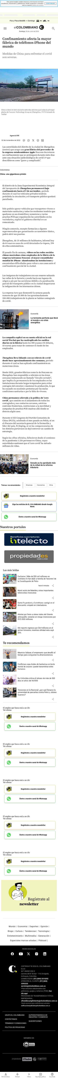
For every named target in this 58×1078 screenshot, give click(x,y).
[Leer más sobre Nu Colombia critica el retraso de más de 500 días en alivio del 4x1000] (37, 679)
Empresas (29, 485)
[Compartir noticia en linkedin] (42, 140)
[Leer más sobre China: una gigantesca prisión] (13, 174)
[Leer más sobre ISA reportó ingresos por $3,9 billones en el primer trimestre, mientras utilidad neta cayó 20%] (37, 630)
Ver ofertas (7, 710)
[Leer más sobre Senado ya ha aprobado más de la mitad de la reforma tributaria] (14, 464)
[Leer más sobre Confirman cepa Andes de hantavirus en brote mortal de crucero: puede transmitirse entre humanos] (37, 666)
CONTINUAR (50, 3)
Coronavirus (41, 485)
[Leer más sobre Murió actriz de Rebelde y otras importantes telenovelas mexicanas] (37, 591)
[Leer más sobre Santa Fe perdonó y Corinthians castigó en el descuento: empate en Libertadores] (37, 604)
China (51, 485)
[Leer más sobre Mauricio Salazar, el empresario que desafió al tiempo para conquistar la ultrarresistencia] (37, 653)
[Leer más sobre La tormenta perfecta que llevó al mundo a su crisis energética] (14, 319)
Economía (34, 314)
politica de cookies (37, 5)
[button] (53, 585)
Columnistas (5, 170)
